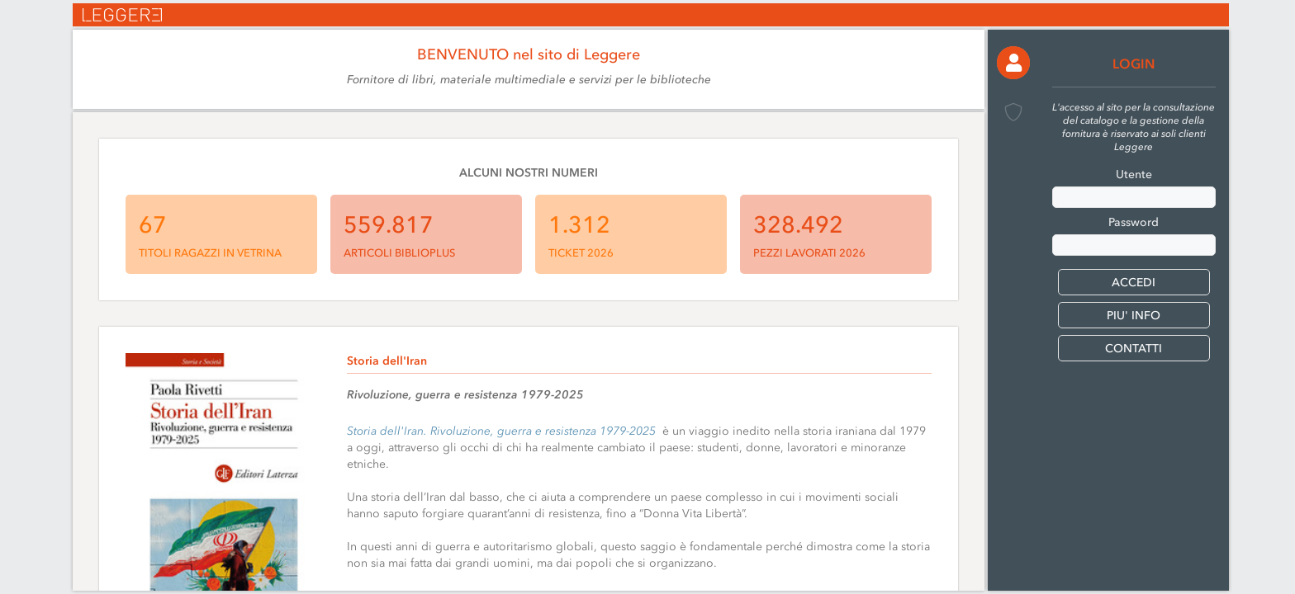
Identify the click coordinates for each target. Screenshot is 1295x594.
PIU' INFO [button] (1133, 316)
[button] (1013, 62)
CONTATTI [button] (1133, 349)
